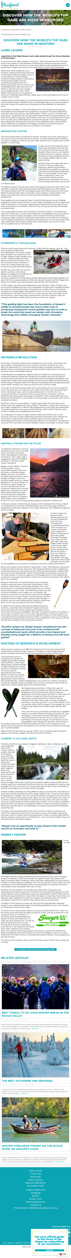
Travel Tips (35, 1173)
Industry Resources (35, 1201)
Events (35, 1195)
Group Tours (35, 1198)
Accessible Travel (35, 1185)
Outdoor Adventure (35, 1189)
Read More (35, 1029)
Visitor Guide (35, 1170)
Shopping (35, 1192)
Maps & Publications (35, 1182)
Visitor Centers (35, 1179)
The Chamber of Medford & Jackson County (35, 1207)
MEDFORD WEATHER (35, 1217)
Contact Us (35, 1204)
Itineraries (35, 1176)
